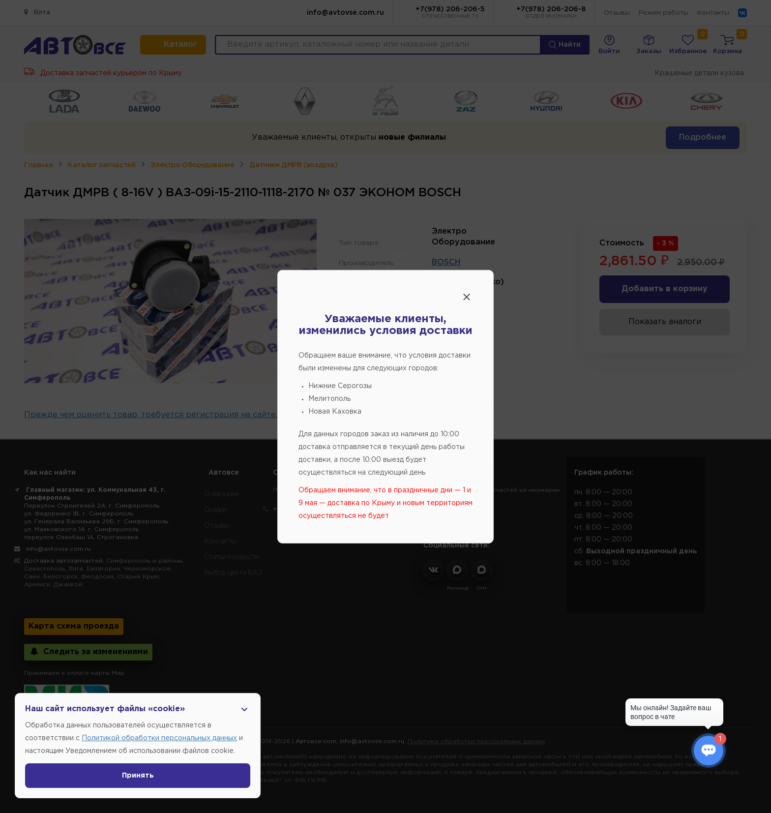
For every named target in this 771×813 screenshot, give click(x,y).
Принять (138, 776)
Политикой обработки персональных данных (159, 738)
